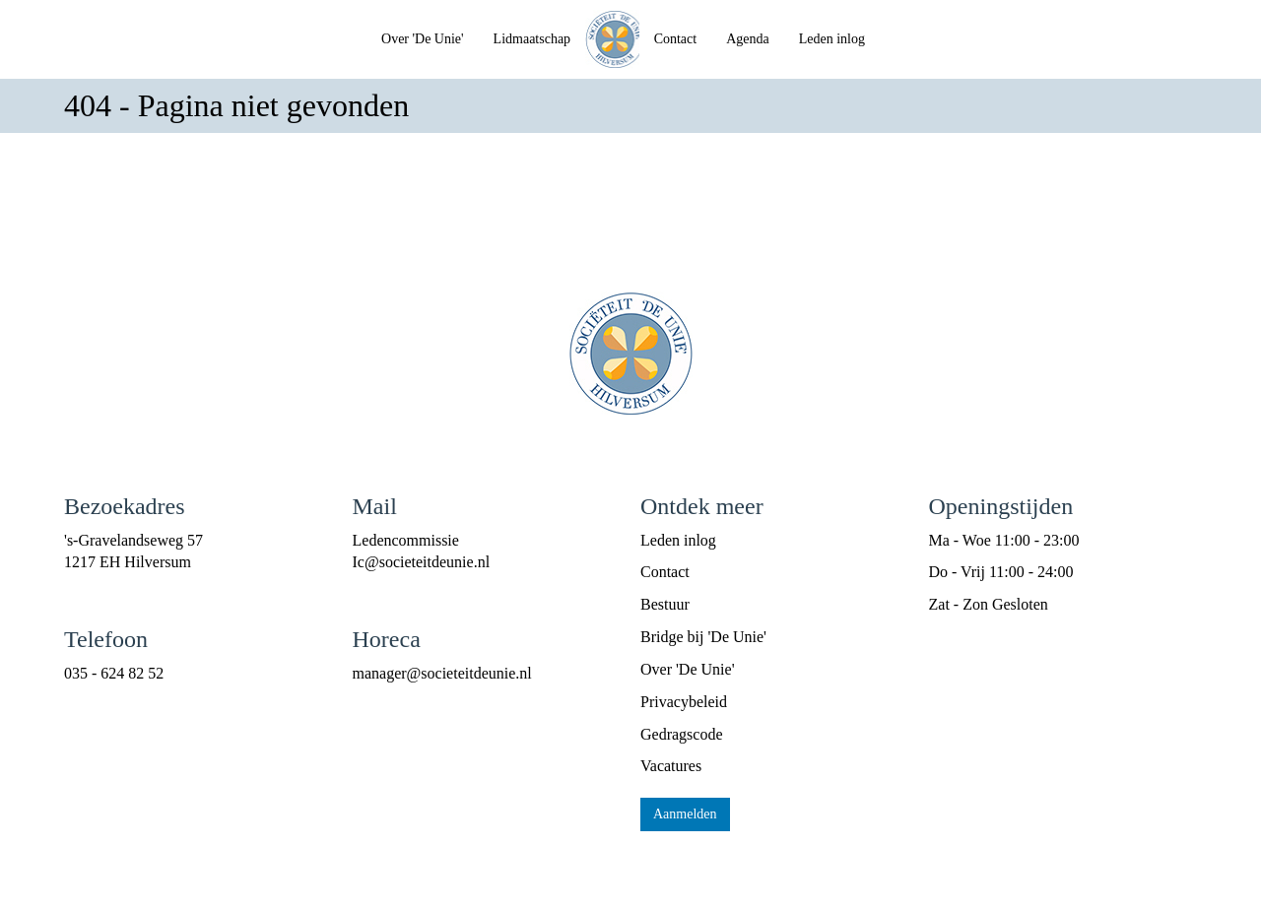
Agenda (747, 39)
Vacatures (670, 765)
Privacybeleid (683, 701)
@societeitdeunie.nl (422, 561)
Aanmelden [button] (685, 814)
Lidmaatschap (532, 39)
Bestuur (665, 604)
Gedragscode (681, 734)
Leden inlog (832, 39)
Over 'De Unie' (422, 39)
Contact (675, 39)
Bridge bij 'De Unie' (703, 636)
